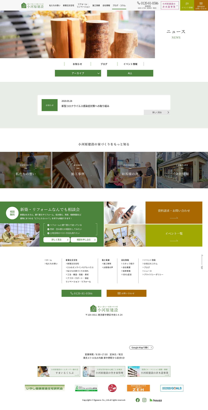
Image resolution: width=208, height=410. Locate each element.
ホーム (49, 260)
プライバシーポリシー (153, 274)
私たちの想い (55, 5)
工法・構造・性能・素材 (78, 274)
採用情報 (127, 271)
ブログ (104, 63)
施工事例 (107, 263)
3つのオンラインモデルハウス (80, 267)
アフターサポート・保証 (78, 278)
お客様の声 (108, 267)
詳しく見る (57, 239)
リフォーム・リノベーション (84, 5)
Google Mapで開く (140, 347)
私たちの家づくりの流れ (78, 271)
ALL (130, 73)
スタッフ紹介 (129, 263)
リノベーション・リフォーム (78, 281)
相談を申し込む (84, 239)
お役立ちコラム (151, 263)
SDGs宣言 (127, 274)
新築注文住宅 (73, 263)
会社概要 (127, 267)
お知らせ (77, 63)
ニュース (148, 271)
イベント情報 (131, 63)
